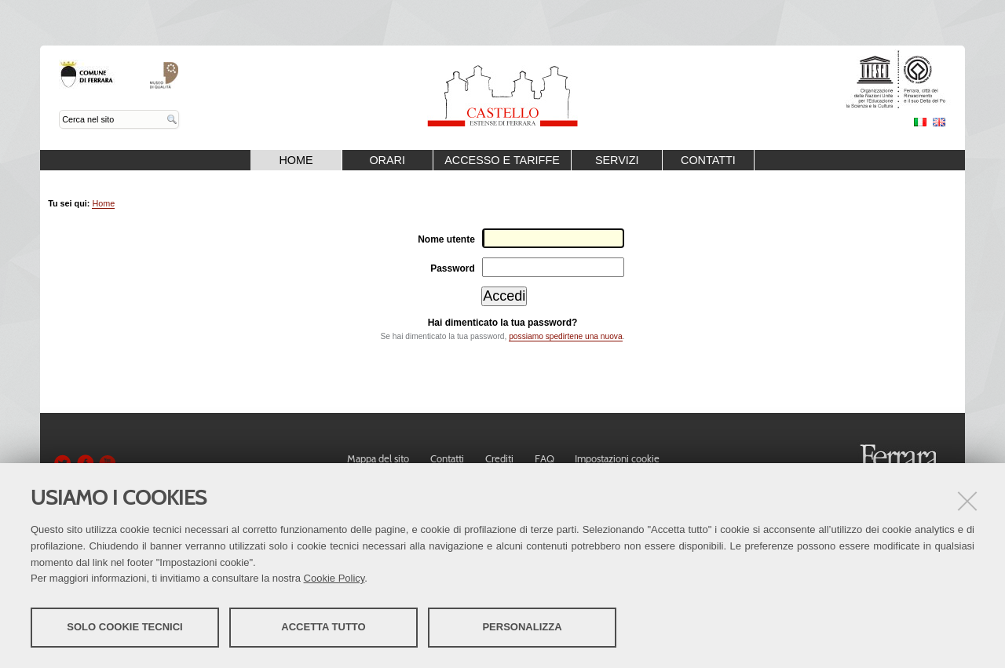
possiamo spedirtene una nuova (565, 336)
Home (295, 160)
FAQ (544, 458)
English (939, 122)
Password (452, 268)
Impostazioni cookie (617, 458)
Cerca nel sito (59, 110)
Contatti (708, 160)
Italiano (920, 122)
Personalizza (521, 627)
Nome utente (446, 239)
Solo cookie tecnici (124, 627)
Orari (387, 160)
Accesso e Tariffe (502, 160)
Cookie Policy (334, 578)
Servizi (617, 160)
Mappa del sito (378, 458)
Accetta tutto (323, 627)
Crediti (499, 458)
